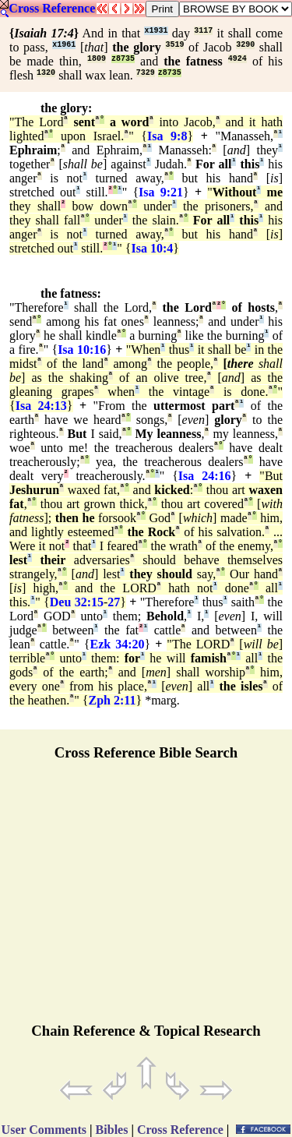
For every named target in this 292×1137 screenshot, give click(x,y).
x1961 (64, 45)
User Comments (44, 1129)
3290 (245, 45)
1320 (46, 73)
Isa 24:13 (41, 405)
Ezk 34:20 (117, 644)
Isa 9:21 (161, 192)
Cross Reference (52, 8)
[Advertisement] (146, 898)
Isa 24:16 (204, 475)
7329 (145, 73)
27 (113, 602)
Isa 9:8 (167, 136)
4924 (237, 59)
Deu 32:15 (77, 602)
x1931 (155, 30)
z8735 (123, 59)
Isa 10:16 (82, 349)
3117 (203, 30)
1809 (96, 59)
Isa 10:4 (153, 248)
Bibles (112, 1129)
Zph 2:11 (112, 700)
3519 (174, 45)
